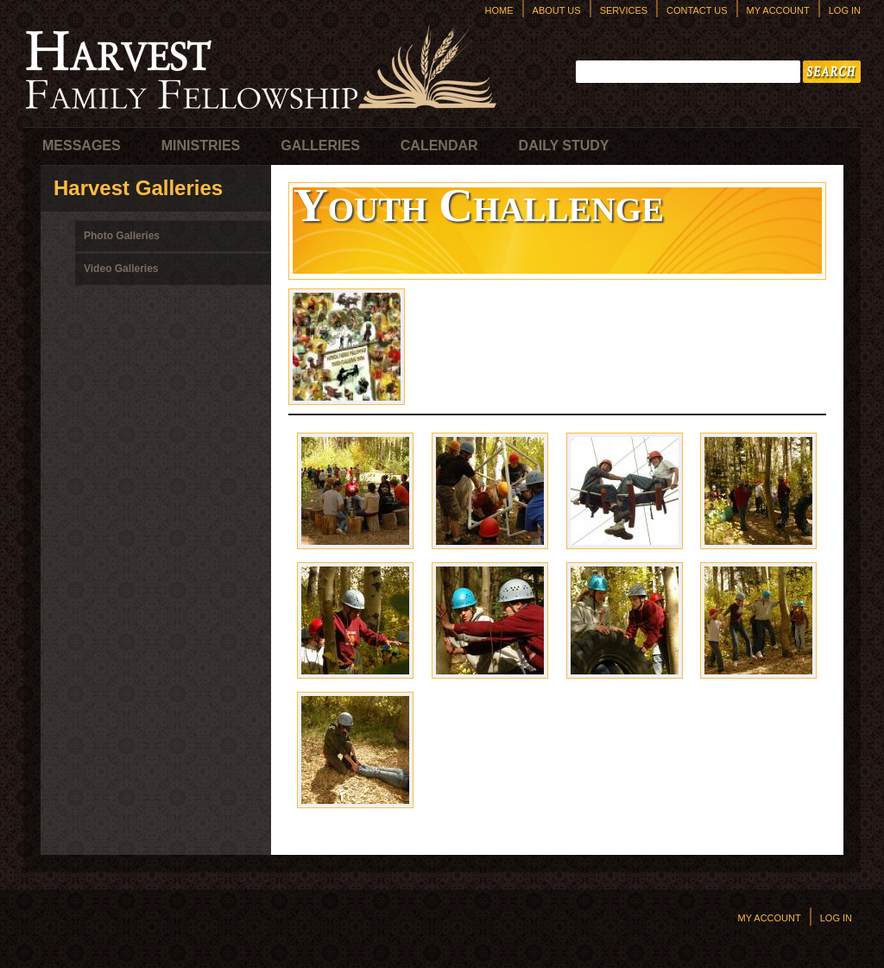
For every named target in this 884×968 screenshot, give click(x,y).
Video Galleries (121, 269)
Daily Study (564, 145)
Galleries (320, 145)
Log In (845, 10)
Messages (81, 145)
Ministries (201, 145)
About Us (557, 10)
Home (499, 10)
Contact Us (697, 10)
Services (623, 10)
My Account (778, 10)
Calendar (439, 145)
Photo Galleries (122, 236)
